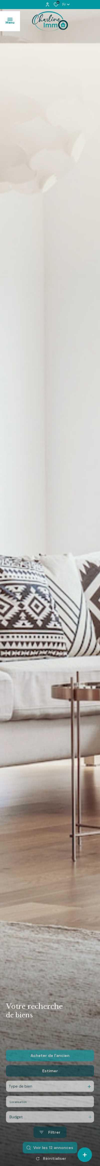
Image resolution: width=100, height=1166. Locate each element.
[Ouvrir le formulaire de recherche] (50, 1151)
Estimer (50, 1090)
